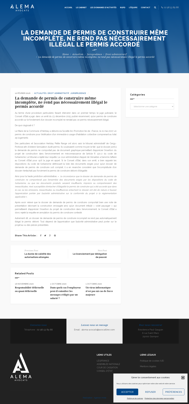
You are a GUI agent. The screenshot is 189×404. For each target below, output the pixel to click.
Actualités (77, 54)
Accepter (127, 392)
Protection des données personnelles (159, 398)
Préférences (173, 392)
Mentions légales (148, 366)
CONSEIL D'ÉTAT (105, 371)
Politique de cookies (135, 398)
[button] (182, 377)
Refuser (150, 392)
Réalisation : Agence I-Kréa (94, 398)
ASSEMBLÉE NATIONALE (108, 364)
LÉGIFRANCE (103, 361)
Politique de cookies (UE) (152, 361)
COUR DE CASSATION (107, 367)
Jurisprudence (94, 54)
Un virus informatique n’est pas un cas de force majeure (99, 291)
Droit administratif (116, 54)
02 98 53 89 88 (45, 329)
